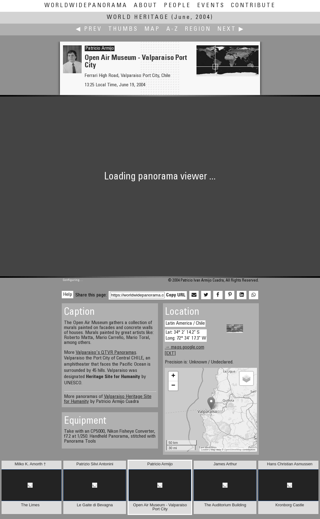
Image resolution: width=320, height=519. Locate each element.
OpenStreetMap (232, 449)
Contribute (253, 6)
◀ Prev (89, 29)
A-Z (172, 29)
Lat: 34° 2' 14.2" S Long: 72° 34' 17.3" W (185, 335)
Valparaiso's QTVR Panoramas (106, 352)
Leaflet (205, 449)
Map (152, 29)
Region (198, 29)
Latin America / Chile (185, 323)
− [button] (173, 385)
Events (211, 6)
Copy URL (176, 295)
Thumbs (123, 29)
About (146, 6)
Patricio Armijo (99, 48)
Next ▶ (231, 29)
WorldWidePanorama (86, 6)
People (177, 6)
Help (67, 294)
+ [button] (173, 376)
